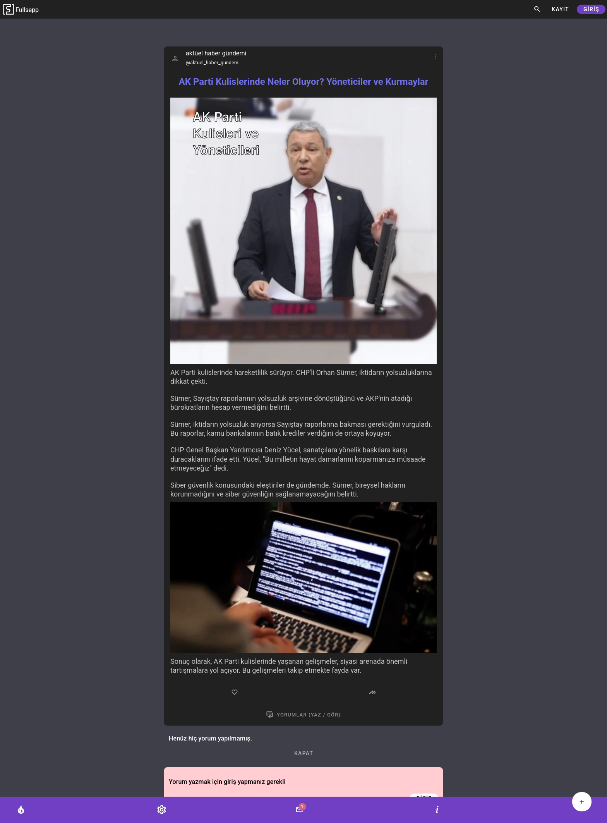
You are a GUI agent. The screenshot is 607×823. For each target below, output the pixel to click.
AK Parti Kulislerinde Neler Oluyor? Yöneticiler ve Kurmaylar (304, 81)
